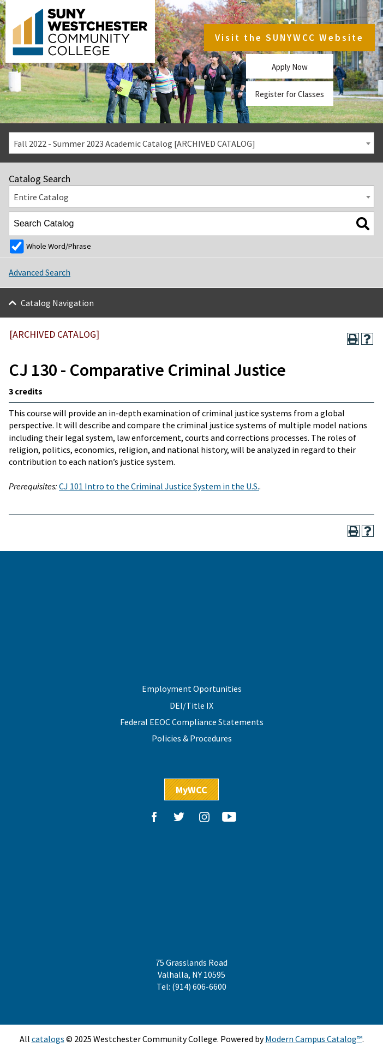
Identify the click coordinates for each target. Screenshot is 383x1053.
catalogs (48, 1038)
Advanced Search (39, 272)
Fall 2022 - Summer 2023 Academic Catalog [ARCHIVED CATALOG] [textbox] (134, 143)
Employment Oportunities (192, 688)
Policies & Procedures (192, 738)
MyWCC (191, 789)
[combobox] (191, 143)
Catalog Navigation (57, 302)
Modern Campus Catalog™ (313, 1038)
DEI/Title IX (191, 705)
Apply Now (290, 66)
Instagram (204, 817)
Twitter (179, 817)
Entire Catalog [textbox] (41, 197)
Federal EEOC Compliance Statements (192, 721)
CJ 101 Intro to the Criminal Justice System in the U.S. (159, 486)
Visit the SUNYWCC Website (289, 38)
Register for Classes (289, 94)
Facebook (153, 817)
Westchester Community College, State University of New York (83, 32)
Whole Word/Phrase (58, 246)
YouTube (229, 817)
